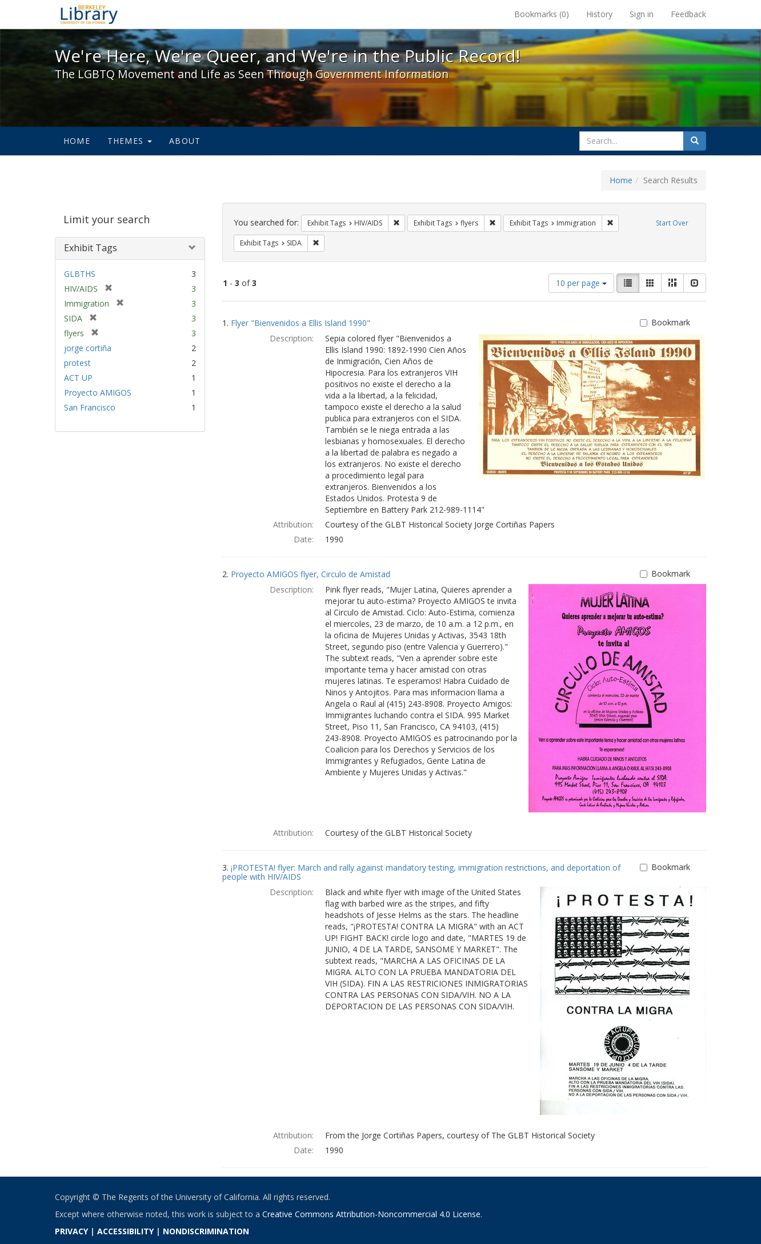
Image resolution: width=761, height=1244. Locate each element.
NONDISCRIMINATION (206, 1231)
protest (77, 362)
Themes (129, 140)
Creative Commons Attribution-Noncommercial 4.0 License (371, 1214)
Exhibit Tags (90, 247)
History (599, 14)
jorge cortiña (87, 348)
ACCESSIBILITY (125, 1231)
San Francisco (89, 407)
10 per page (581, 282)
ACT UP (78, 377)
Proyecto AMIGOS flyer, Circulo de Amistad (310, 574)
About (185, 140)
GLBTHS (79, 273)
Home (76, 140)
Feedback (688, 14)
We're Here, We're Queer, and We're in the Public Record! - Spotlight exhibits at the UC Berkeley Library (89, 14)
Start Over (672, 223)
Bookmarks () (541, 14)
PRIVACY (71, 1231)
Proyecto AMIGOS (97, 392)
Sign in (642, 14)
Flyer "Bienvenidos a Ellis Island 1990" (300, 322)
